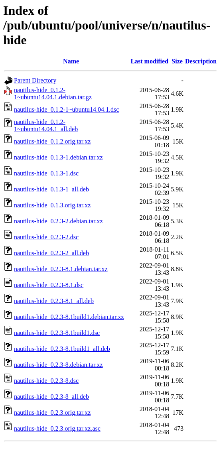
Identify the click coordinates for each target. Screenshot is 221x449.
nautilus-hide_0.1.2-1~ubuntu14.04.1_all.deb (46, 125)
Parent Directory (35, 80)
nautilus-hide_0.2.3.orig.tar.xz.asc (57, 428)
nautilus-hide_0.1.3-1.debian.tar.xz (58, 157)
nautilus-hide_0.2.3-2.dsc (46, 237)
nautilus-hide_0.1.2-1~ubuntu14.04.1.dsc (66, 109)
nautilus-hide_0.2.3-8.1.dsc (48, 285)
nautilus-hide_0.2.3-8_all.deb (51, 396)
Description (201, 61)
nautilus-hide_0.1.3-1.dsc (46, 173)
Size (177, 61)
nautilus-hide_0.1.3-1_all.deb (51, 189)
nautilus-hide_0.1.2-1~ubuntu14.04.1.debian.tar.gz (53, 93)
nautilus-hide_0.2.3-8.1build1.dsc (57, 332)
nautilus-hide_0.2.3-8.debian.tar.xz (58, 364)
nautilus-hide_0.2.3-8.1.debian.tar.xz (61, 269)
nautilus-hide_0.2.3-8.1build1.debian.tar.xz (69, 316)
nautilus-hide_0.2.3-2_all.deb (51, 253)
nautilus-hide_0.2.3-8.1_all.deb (54, 300)
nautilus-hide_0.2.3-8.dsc (46, 380)
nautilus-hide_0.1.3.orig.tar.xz (52, 205)
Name (71, 61)
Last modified (149, 61)
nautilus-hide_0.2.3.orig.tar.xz (52, 412)
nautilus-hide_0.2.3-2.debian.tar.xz (58, 221)
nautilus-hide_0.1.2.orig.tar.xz (52, 141)
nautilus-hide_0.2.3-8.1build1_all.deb (62, 348)
